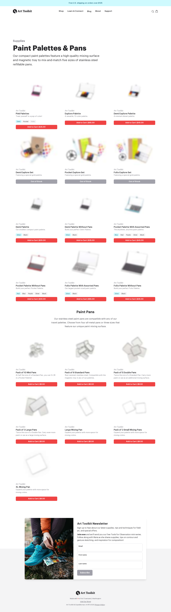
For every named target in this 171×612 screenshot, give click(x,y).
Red (122, 235)
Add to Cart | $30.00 (36, 240)
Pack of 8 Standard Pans (77, 372)
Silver (19, 235)
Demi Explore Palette (124, 114)
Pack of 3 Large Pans (26, 430)
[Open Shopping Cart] (156, 11)
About (98, 11)
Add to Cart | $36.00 (135, 299)
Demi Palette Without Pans (78, 227)
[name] (110, 558)
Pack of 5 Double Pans (125, 372)
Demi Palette (22, 227)
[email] (110, 549)
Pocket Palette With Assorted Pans (132, 227)
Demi (18, 121)
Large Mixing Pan (73, 430)
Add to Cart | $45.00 (134, 123)
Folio (33, 121)
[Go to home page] (28, 11)
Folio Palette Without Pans (127, 286)
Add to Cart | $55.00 (85, 299)
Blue (116, 235)
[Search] (152, 11)
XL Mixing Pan (23, 487)
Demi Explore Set (24, 172)
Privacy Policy (100, 604)
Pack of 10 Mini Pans (26, 372)
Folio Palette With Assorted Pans (82, 286)
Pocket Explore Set (75, 172)
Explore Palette (73, 114)
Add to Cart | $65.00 (85, 123)
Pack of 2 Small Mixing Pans (128, 430)
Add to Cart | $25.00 (36, 127)
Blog (89, 11)
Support (108, 11)
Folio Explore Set (122, 172)
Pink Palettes (22, 114)
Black (26, 235)
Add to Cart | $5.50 (36, 384)
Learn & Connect (75, 11)
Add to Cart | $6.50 (134, 441)
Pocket (25, 121)
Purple (128, 235)
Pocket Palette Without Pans (30, 286)
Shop (61, 11)
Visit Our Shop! (85, 601)
